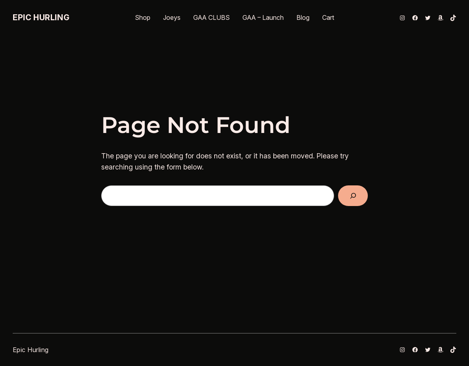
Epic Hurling (41, 17)
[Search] (353, 195)
